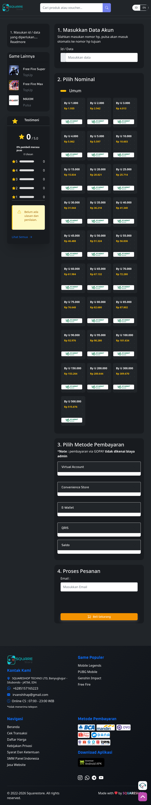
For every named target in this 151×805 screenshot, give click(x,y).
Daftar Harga (16, 739)
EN (144, 7)
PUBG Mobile (87, 672)
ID (136, 7)
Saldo (66, 545)
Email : (65, 578)
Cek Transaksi (17, 733)
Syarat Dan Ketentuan (23, 752)
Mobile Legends (89, 665)
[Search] (71, 7)
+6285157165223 (25, 688)
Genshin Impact (89, 678)
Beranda (13, 727)
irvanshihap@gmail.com (30, 695)
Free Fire (84, 684)
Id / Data (67, 49)
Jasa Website (16, 765)
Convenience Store (75, 487)
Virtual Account (73, 467)
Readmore (18, 44)
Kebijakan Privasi (19, 746)
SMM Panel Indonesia (23, 758)
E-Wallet (68, 507)
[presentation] (99, 602)
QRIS (65, 527)
